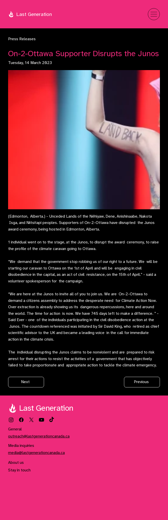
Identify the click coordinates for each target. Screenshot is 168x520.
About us (16, 463)
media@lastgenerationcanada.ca (36, 453)
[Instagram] (11, 420)
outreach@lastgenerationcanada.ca (39, 436)
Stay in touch (19, 470)
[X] (31, 420)
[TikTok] (52, 420)
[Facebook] (21, 420)
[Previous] (142, 382)
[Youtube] (41, 420)
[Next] (26, 382)
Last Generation (34, 14)
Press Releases (22, 39)
